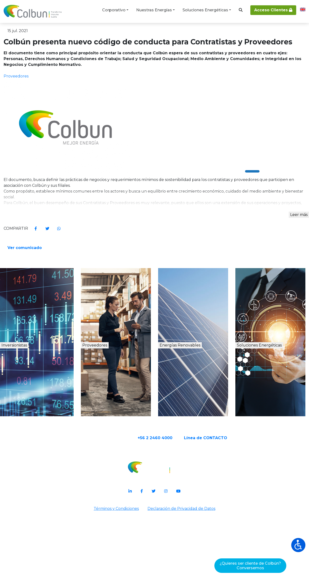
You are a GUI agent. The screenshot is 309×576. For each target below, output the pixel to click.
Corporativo (114, 10)
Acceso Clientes (273, 10)
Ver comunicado (179, 298)
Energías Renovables (198, 418)
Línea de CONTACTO (224, 504)
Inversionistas (32, 413)
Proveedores (110, 413)
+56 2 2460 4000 (173, 504)
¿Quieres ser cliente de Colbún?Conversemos (250, 565)
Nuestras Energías (154, 10)
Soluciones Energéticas (205, 10)
